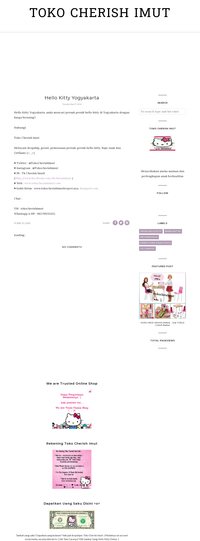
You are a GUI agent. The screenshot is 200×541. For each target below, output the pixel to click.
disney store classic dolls (155, 243)
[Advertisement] (100, 63)
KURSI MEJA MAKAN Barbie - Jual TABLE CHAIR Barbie (162, 323)
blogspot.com (89, 188)
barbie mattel (173, 231)
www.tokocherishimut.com (43, 183)
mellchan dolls (149, 237)
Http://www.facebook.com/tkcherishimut (43, 178)
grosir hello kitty (150, 231)
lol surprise (147, 249)
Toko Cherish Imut (100, 14)
